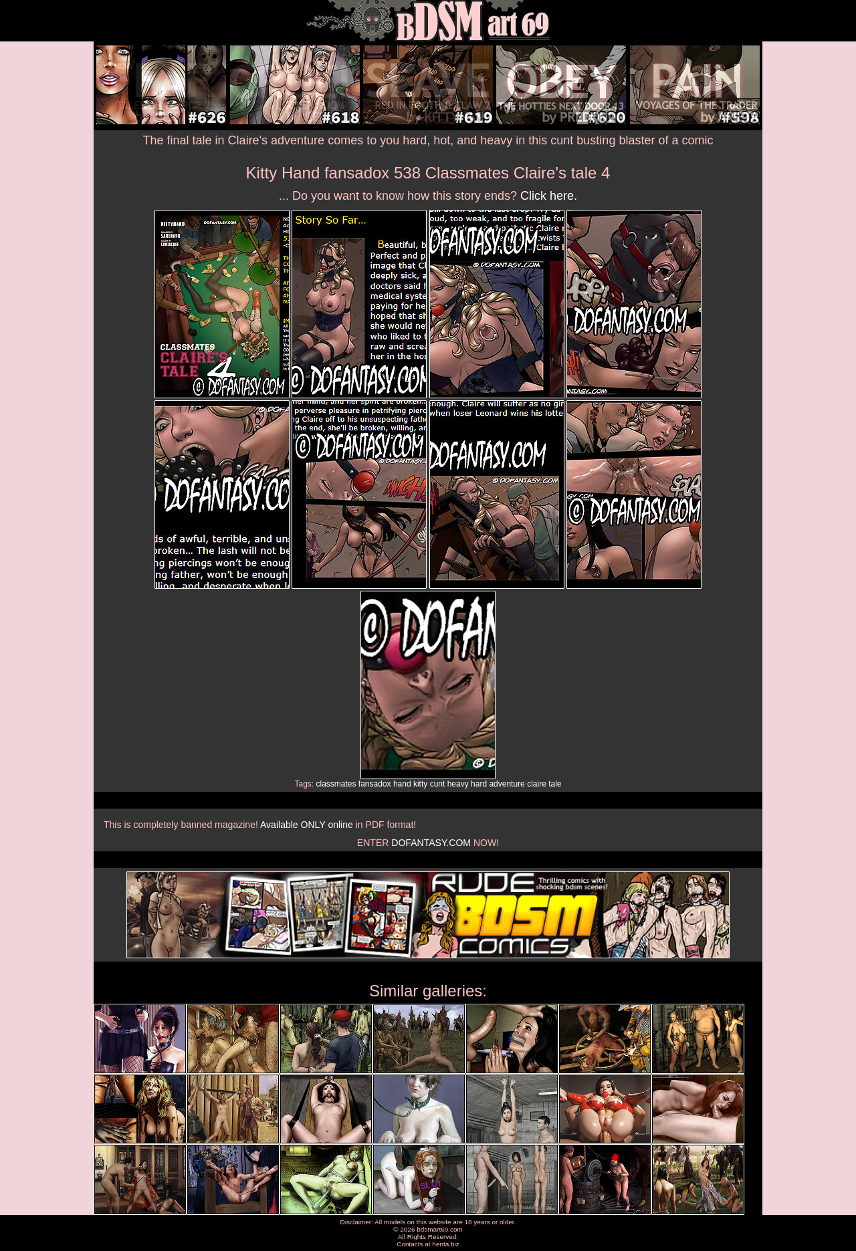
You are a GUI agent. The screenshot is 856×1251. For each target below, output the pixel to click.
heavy (458, 784)
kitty (420, 784)
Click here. (548, 195)
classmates (336, 784)
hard (479, 784)
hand (402, 784)
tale (554, 784)
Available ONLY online (306, 824)
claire (536, 784)
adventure (506, 784)
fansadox (374, 784)
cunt (437, 784)
